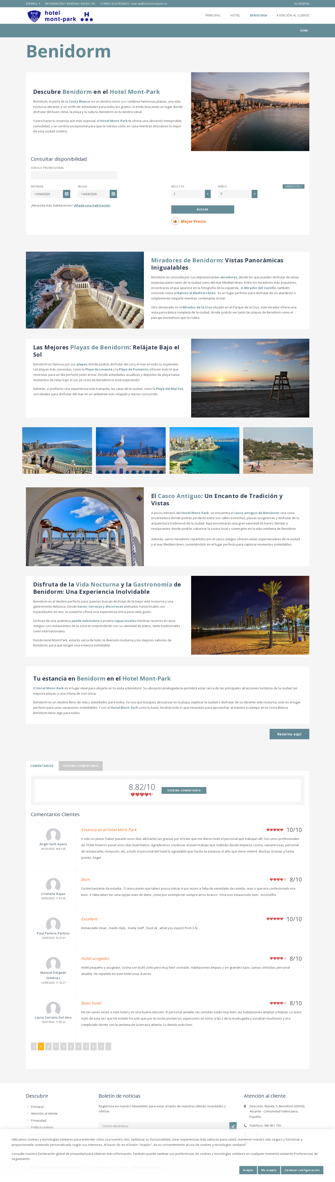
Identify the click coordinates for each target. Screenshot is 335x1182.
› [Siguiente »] (108, 1046)
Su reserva (301, 3)
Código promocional (47, 167)
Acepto (248, 1170)
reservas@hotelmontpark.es (149, 3)
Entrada (37, 186)
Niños (222, 186)
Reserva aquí (289, 734)
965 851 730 (88, 3)
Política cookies (42, 1127)
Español (32, 3)
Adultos (177, 186)
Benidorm (258, 15)
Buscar (203, 209)
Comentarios (42, 766)
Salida (82, 186)
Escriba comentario (81, 766)
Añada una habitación (92, 205)
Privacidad (38, 1120)
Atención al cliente (293, 15)
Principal (213, 15)
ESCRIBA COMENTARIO (184, 790)
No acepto (269, 1170)
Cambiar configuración (302, 1170)
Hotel (235, 15)
